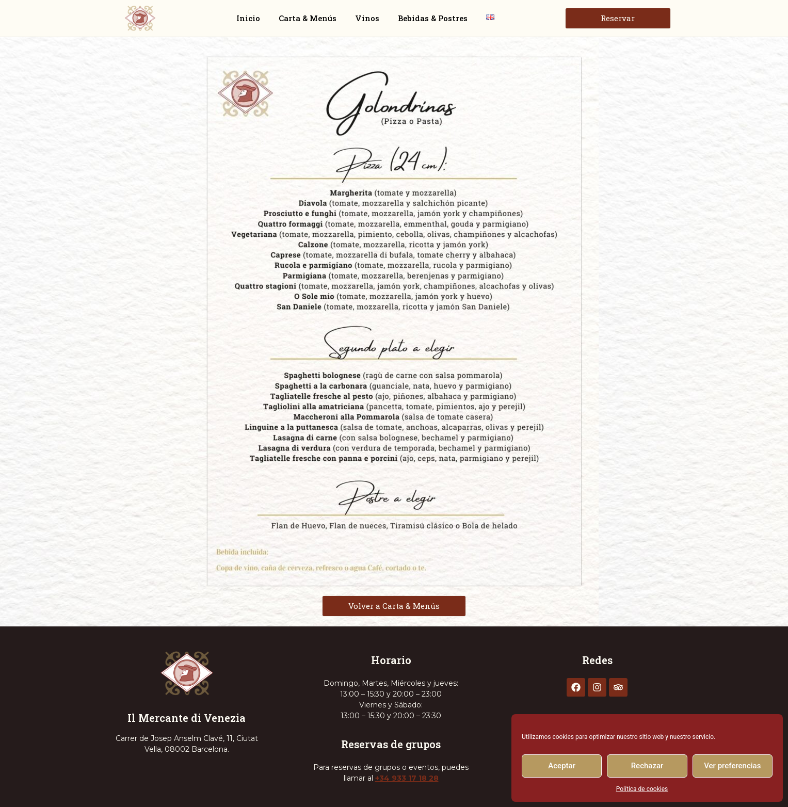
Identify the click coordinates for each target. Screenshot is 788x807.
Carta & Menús (307, 18)
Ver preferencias (732, 765)
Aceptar (561, 765)
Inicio (248, 18)
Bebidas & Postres (433, 18)
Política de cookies (642, 789)
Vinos (367, 18)
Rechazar (647, 765)
